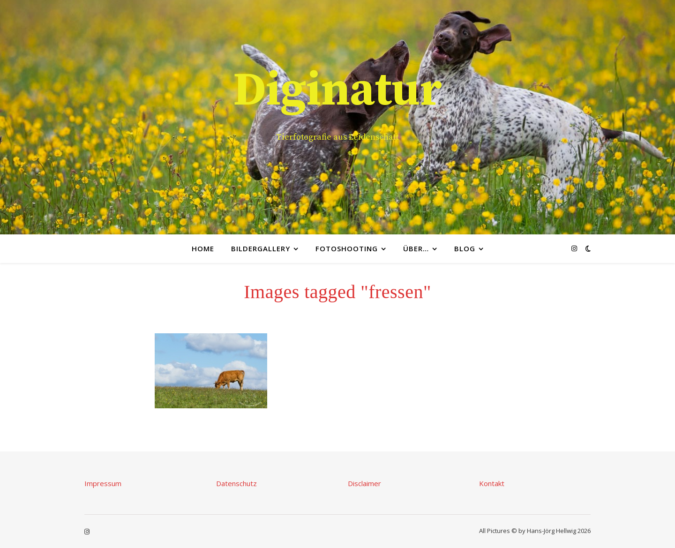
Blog (464, 248)
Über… (416, 248)
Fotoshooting (346, 248)
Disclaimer (364, 483)
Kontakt (491, 483)
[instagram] (574, 248)
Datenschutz (236, 483)
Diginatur (337, 90)
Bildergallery (260, 248)
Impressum (102, 483)
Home (203, 248)
